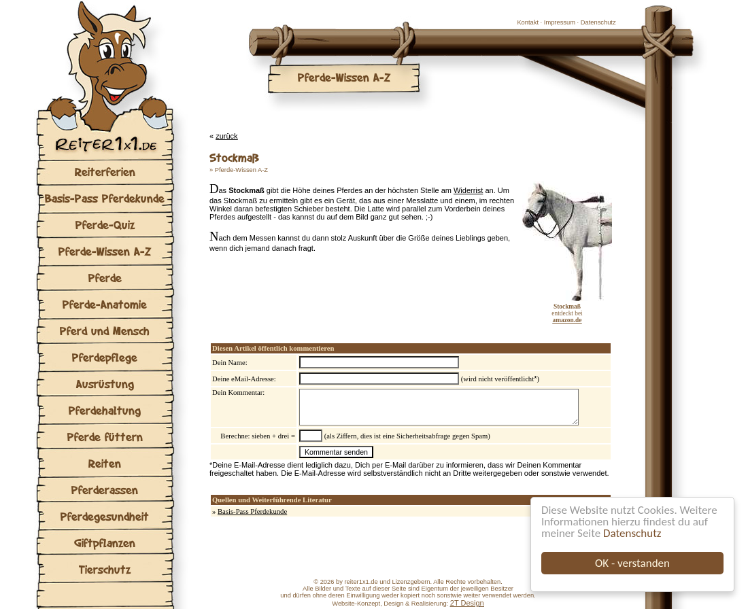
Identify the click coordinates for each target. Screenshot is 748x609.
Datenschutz (632, 533)
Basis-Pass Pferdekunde (105, 198)
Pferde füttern (105, 437)
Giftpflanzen (104, 543)
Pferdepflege (104, 357)
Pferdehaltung (105, 410)
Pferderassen (104, 490)
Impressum (559, 22)
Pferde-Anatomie (105, 304)
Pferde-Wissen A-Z (104, 251)
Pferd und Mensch (105, 331)
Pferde (105, 278)
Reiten (104, 463)
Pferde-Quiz (105, 225)
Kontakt (528, 22)
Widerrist (468, 190)
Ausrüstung (105, 384)
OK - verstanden (632, 563)
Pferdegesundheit (105, 516)
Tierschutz (105, 569)
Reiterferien (105, 171)
